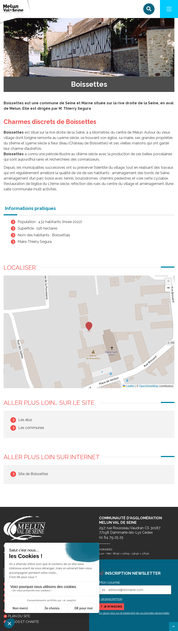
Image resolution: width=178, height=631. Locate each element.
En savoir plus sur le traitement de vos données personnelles (134, 613)
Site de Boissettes (33, 474)
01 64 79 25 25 (111, 537)
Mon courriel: (109, 582)
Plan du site (19, 616)
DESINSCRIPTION (111, 599)
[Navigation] (169, 9)
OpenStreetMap (148, 386)
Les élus (25, 420)
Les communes (31, 428)
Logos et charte (23, 622)
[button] (88, 327)
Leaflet (128, 386)
